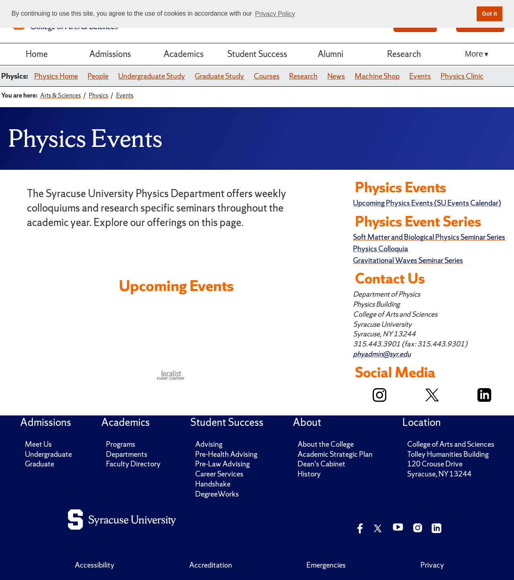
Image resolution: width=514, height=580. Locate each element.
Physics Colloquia (380, 248)
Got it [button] (489, 13)
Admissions (110, 54)
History (309, 473)
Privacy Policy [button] (275, 13)
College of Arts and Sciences (450, 444)
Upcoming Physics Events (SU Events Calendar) (427, 203)
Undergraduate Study (151, 76)
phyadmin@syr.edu (382, 353)
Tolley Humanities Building (448, 454)
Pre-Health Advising (226, 454)
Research (404, 54)
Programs (120, 444)
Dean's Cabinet (321, 463)
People (98, 76)
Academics (183, 54)
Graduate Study (219, 76)
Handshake (212, 483)
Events (420, 76)
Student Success (257, 54)
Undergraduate (48, 454)
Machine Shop (377, 76)
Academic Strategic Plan (335, 454)
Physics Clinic (462, 76)
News (336, 76)
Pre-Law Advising (222, 463)
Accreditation (210, 565)
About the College (326, 444)
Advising (208, 444)
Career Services (219, 473)
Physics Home (56, 76)
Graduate (39, 463)
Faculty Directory (133, 463)
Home (37, 54)
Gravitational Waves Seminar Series (408, 260)
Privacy (432, 565)
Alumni (330, 54)
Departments (126, 454)
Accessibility (94, 565)
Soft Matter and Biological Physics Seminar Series (429, 237)
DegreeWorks (217, 494)
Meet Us (38, 444)
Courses (266, 76)
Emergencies (326, 565)
